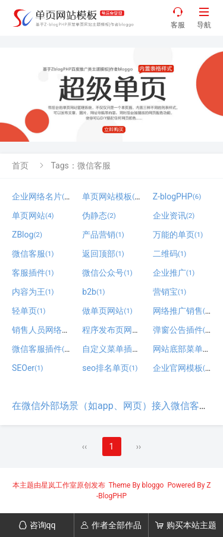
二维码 (170, 253)
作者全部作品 (111, 525)
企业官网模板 (182, 368)
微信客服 (33, 253)
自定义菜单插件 (115, 349)
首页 (20, 165)
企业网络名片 (41, 196)
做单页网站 (107, 311)
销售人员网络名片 (49, 330)
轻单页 (29, 311)
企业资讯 (174, 215)
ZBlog (27, 234)
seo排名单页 (109, 368)
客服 (178, 17)
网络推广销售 (182, 311)
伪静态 (99, 215)
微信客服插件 (41, 349)
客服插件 (33, 272)
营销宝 (170, 291)
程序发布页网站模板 (124, 330)
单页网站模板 (111, 196)
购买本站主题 (185, 525)
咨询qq (37, 525)
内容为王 (33, 291)
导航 (204, 17)
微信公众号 (107, 272)
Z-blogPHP (177, 196)
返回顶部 (103, 253)
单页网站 (33, 215)
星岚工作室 (59, 485)
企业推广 (174, 272)
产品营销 (103, 234)
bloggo (153, 485)
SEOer (27, 368)
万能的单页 (178, 234)
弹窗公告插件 (182, 330)
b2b (93, 291)
